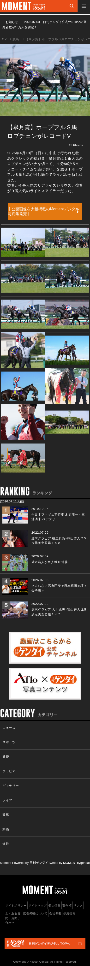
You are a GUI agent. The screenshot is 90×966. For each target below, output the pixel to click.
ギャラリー (10, 786)
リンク (78, 905)
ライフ (7, 800)
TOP (3, 39)
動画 (5, 829)
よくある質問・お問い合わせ (12, 918)
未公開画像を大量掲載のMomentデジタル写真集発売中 (43, 211)
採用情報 (69, 913)
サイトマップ (37, 905)
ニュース (9, 728)
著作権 (67, 905)
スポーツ (9, 742)
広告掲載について (35, 913)
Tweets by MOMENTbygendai (69, 863)
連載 (5, 844)
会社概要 (55, 913)
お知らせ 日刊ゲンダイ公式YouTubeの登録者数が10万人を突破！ (44, 24)
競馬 (15, 39)
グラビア (9, 771)
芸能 (5, 757)
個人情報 (54, 905)
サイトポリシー (16, 905)
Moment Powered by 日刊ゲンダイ (24, 863)
